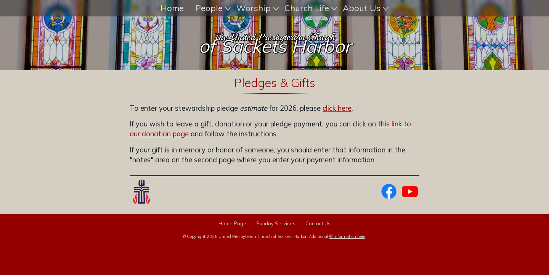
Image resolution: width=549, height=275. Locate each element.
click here (337, 133)
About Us (365, 8)
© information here (347, 262)
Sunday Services (275, 249)
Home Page (232, 249)
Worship (257, 8)
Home (172, 8)
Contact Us (318, 249)
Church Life (310, 8)
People (213, 8)
